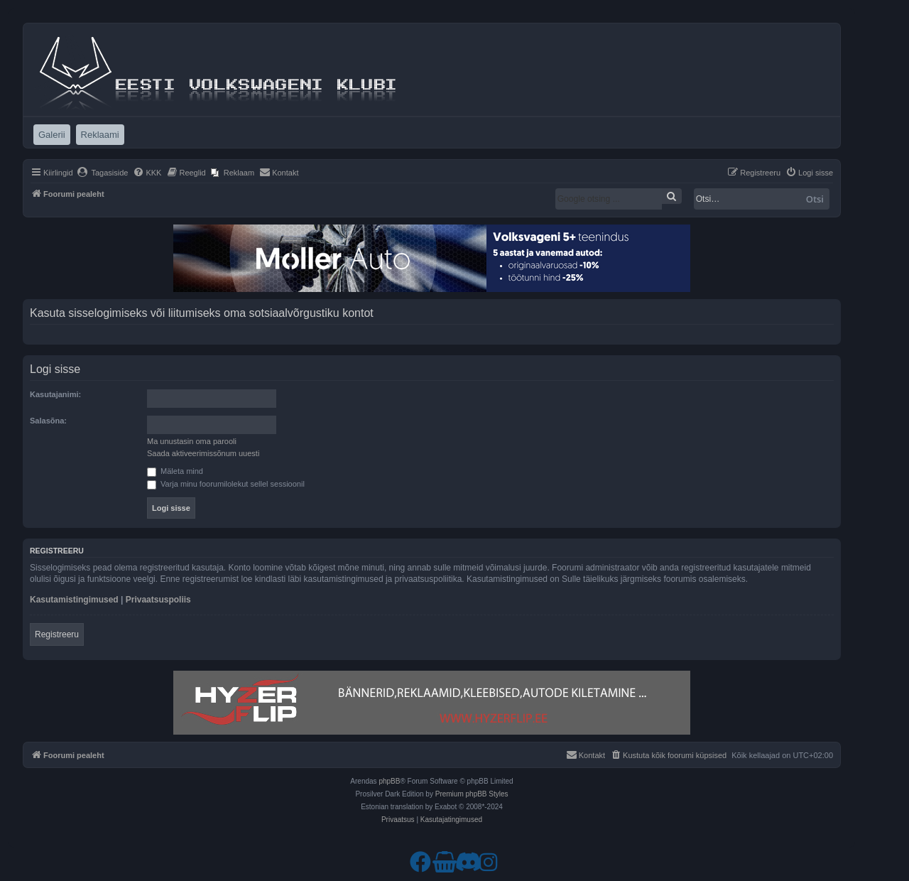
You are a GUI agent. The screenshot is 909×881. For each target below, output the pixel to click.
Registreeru (57, 634)
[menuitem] (103, 172)
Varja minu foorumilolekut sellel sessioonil (226, 484)
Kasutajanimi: (55, 394)
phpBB (389, 781)
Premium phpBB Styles (471, 794)
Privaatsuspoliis (158, 600)
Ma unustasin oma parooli (191, 441)
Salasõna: (48, 420)
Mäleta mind (175, 471)
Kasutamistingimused (74, 600)
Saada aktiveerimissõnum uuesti (203, 453)
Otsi (815, 199)
